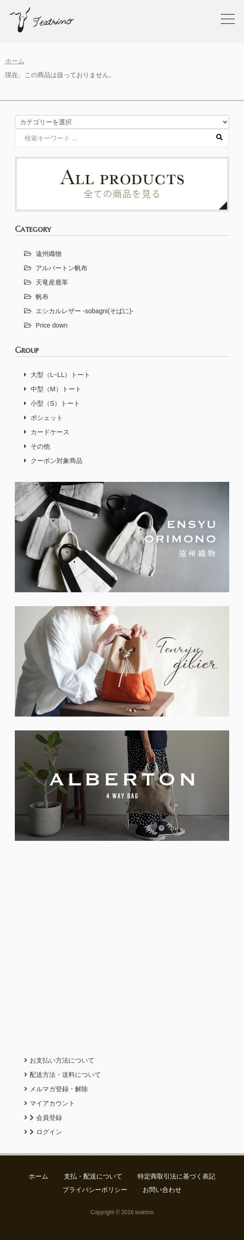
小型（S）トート (55, 403)
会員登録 (46, 1117)
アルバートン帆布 (62, 268)
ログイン (46, 1132)
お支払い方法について (62, 1060)
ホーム (15, 61)
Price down (52, 325)
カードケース (50, 432)
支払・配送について (93, 1176)
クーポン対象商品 (56, 460)
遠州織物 (49, 253)
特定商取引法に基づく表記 (176, 1176)
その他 (40, 446)
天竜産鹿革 (52, 282)
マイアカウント (52, 1103)
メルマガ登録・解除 (59, 1089)
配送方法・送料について (65, 1074)
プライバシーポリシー (95, 1189)
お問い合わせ (162, 1189)
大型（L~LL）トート (61, 374)
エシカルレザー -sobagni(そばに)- (85, 311)
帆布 (42, 296)
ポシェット (47, 417)
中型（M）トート (56, 389)
